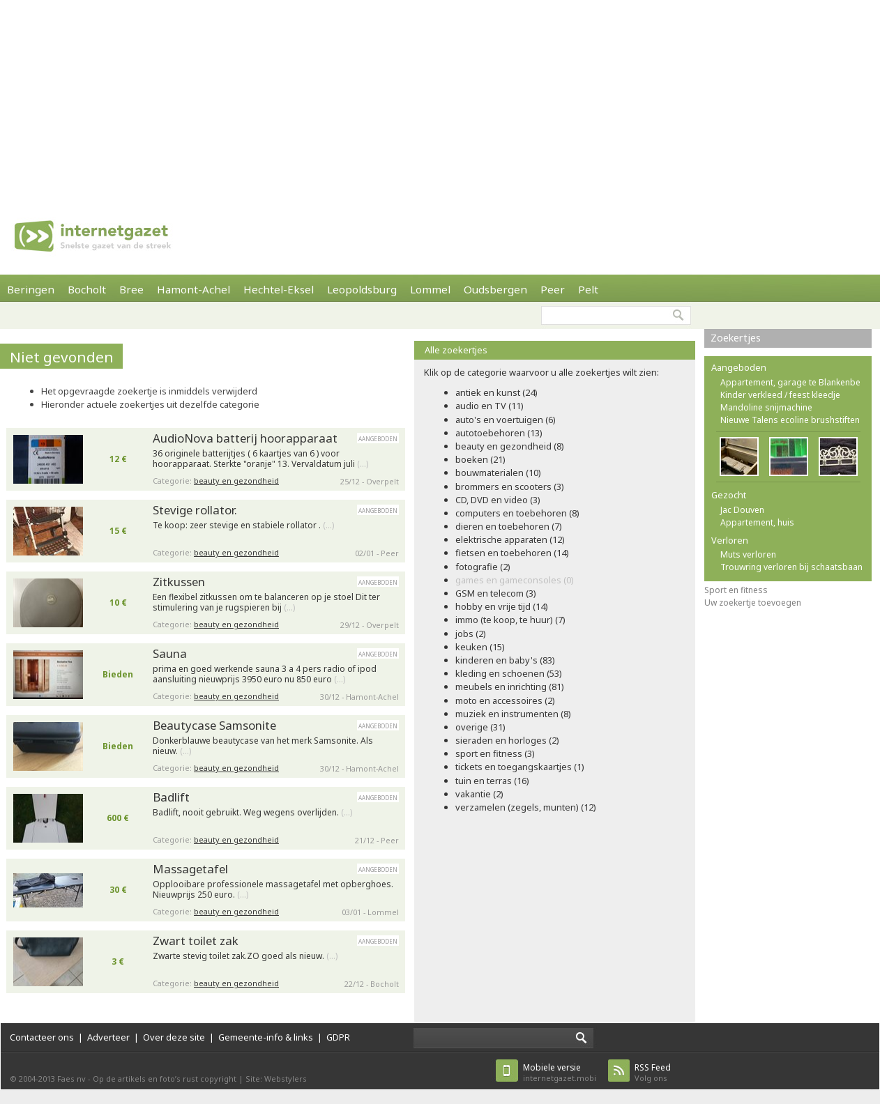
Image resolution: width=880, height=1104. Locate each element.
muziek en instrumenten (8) (513, 713)
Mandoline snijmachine (766, 407)
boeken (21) (480, 459)
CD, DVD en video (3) (497, 499)
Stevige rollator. (195, 510)
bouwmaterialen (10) (498, 472)
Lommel (430, 289)
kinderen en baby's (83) (505, 660)
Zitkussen (179, 582)
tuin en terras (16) (492, 780)
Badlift (171, 797)
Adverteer (108, 1037)
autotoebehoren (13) (499, 433)
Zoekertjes (736, 337)
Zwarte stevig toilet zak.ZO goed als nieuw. (245, 956)
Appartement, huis (757, 522)
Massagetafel (190, 869)
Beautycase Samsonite (214, 725)
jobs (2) (470, 633)
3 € (118, 961)
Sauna (170, 653)
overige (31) (480, 727)
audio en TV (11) (489, 405)
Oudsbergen (495, 289)
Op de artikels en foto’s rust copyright (164, 1078)
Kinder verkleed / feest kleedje (780, 395)
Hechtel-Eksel (278, 289)
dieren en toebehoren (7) (508, 526)
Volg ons (653, 1072)
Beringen (30, 289)
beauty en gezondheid (236, 480)
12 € (118, 459)
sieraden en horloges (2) (507, 740)
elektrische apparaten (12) (510, 539)
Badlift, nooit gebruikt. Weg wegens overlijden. (252, 812)
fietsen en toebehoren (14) (512, 552)
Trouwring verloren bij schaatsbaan (791, 567)
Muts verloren (748, 554)
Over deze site (174, 1037)
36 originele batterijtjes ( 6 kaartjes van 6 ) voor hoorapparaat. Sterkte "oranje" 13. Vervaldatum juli (260, 459)
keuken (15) (480, 647)
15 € (118, 531)
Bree (131, 289)
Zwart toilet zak (195, 941)
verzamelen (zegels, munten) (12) (525, 807)
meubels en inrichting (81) (509, 686)
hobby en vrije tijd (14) (501, 606)
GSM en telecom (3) (495, 593)
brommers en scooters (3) (509, 486)
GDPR (338, 1037)
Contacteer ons (42, 1037)
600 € (118, 818)
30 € (118, 890)
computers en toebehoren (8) (517, 513)
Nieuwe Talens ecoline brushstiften (790, 420)
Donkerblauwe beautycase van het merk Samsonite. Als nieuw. (263, 746)
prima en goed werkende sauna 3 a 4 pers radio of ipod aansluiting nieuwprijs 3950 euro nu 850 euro (265, 674)
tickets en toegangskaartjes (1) (519, 766)
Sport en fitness (736, 590)
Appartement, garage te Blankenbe (790, 382)
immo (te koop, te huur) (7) (510, 619)
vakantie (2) (479, 794)
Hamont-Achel (193, 289)
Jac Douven (742, 510)
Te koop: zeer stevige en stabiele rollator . (243, 525)
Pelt (588, 289)
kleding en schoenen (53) (508, 673)
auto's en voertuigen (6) (505, 419)
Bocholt (87, 289)
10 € (118, 602)
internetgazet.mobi (559, 1072)
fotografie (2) (482, 566)
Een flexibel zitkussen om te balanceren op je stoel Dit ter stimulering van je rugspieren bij (266, 602)
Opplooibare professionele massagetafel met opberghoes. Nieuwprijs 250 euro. (273, 889)
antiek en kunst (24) (496, 392)
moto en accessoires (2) (505, 700)
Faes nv (71, 1078)
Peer (552, 289)
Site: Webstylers (276, 1078)
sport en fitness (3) (495, 753)
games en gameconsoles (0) (514, 580)
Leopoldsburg (362, 289)
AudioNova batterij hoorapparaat (245, 438)
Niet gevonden (62, 357)
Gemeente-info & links (265, 1037)
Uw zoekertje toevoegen (752, 602)
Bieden (118, 674)
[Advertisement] (250, 97)
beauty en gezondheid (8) (509, 446)
